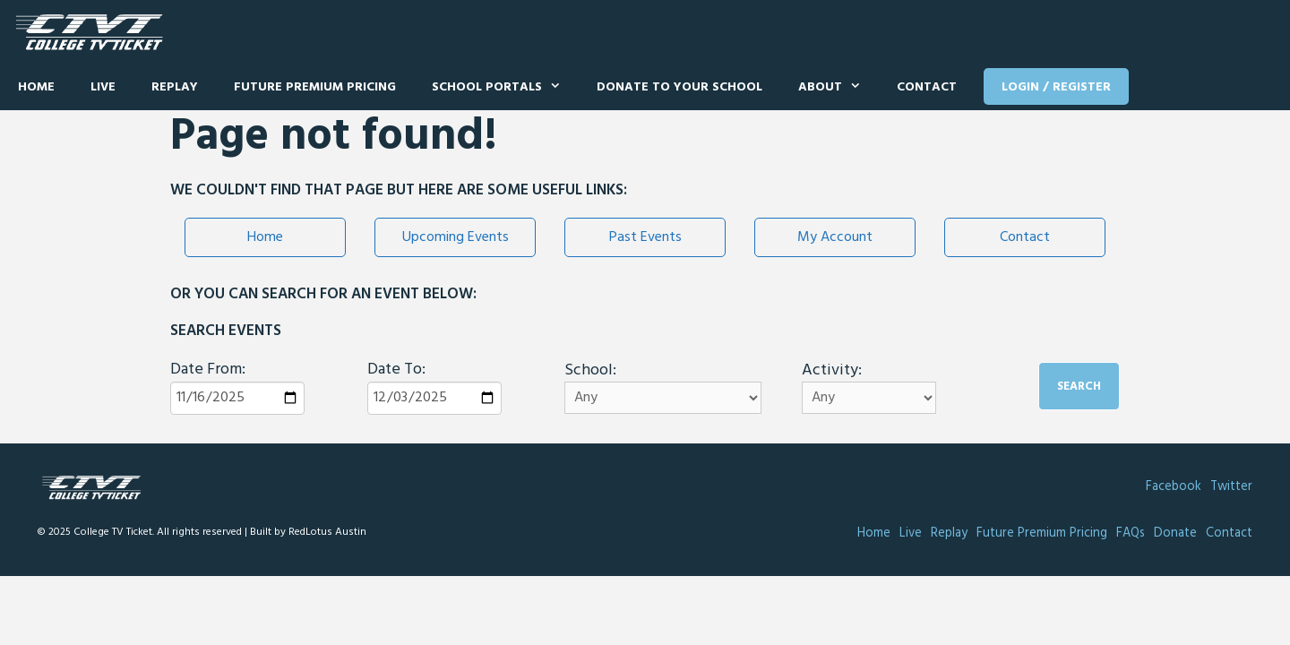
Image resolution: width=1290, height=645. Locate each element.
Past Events (645, 237)
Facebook (1173, 487)
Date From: (207, 370)
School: (590, 371)
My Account (835, 237)
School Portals (505, 87)
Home (36, 87)
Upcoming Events (455, 237)
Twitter (1231, 487)
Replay (174, 87)
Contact (927, 87)
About (838, 87)
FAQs (1130, 533)
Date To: (396, 370)
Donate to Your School (679, 87)
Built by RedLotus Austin (308, 532)
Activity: (832, 371)
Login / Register (1056, 87)
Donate (1175, 533)
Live (103, 87)
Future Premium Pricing (315, 87)
